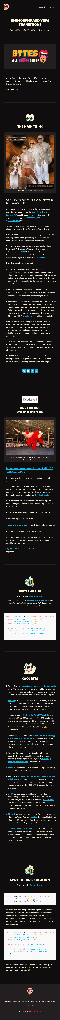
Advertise (16, 1001)
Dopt (10, 794)
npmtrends (26, 1001)
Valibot (11, 700)
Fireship (37, 1011)
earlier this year (32, 218)
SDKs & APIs (48, 799)
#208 (19, 89)
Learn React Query (48, 1001)
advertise (43, 7)
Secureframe (36, 596)
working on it (14, 220)
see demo (21, 252)
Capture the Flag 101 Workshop (36, 715)
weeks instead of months (37, 600)
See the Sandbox (42, 495)
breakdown (28, 316)
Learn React (35, 1001)
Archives (8, 1001)
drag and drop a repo (17, 525)
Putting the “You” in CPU (21, 829)
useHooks (30, 1005)
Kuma (10, 767)
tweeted (33, 817)
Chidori (11, 814)
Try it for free (12, 549)
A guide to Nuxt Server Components (39, 686)
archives (53, 7)
